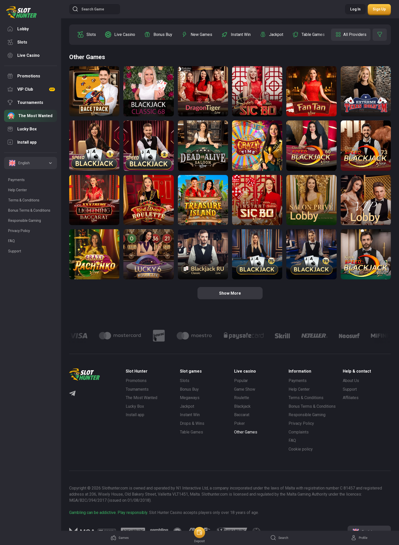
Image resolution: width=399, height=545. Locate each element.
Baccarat (241, 414)
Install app (135, 414)
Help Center (299, 389)
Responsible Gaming (307, 414)
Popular (241, 380)
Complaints (299, 432)
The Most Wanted (141, 397)
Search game (88, 9)
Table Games (191, 432)
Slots (184, 380)
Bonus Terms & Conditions (312, 406)
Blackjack (242, 406)
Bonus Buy (189, 389)
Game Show (244, 389)
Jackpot (187, 406)
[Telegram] (72, 394)
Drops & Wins (192, 423)
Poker (239, 423)
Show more (230, 293)
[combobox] (30, 163)
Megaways (190, 397)
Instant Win (190, 414)
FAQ (292, 440)
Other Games (245, 432)
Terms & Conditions (306, 397)
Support (350, 389)
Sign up (379, 9)
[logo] (21, 12)
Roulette (241, 397)
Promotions (136, 380)
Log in (355, 9)
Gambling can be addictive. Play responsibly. (108, 512)
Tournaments (137, 389)
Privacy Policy (301, 423)
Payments (298, 380)
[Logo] (120, 336)
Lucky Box (135, 406)
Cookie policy (301, 449)
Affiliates (351, 397)
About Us (351, 380)
